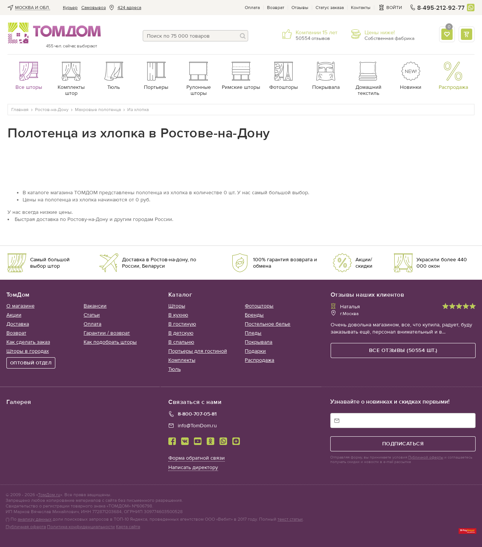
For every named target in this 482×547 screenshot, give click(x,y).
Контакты (361, 7)
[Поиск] (242, 35)
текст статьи (290, 519)
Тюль (174, 369)
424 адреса (129, 7)
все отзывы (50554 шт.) (403, 350)
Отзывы (299, 7)
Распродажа (259, 360)
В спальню (181, 342)
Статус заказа (330, 7)
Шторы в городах (27, 351)
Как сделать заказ (28, 342)
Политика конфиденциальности (81, 526)
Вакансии (95, 306)
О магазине (20, 306)
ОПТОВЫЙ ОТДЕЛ (31, 363)
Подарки (255, 351)
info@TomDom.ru (197, 425)
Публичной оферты (425, 457)
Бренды (254, 315)
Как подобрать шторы (110, 342)
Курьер (70, 7)
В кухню (178, 315)
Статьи (92, 315)
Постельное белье (267, 324)
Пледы (253, 333)
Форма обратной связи (196, 458)
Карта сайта (128, 526)
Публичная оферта (26, 526)
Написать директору (193, 467)
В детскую (181, 333)
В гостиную (182, 324)
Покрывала (258, 342)
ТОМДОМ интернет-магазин (52, 33)
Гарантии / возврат (107, 333)
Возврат (275, 7)
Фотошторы (259, 306)
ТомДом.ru (49, 494)
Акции (13, 315)
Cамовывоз (93, 7)
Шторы (176, 306)
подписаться (403, 443)
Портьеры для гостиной (197, 351)
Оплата (252, 7)
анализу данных (35, 519)
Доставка (17, 324)
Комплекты (181, 360)
